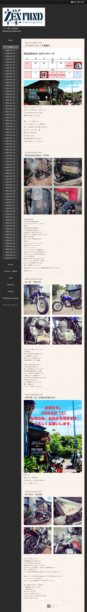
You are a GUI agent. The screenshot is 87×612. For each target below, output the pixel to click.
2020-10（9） (11, 243)
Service (10, 264)
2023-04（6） (10, 156)
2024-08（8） (10, 109)
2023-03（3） (11, 159)
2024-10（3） (11, 103)
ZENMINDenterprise (10, 298)
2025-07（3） (11, 77)
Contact (11, 291)
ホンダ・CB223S (33, 282)
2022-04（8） (10, 191)
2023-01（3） (11, 164)
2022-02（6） (11, 197)
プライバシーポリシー (10, 305)
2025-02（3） (11, 91)
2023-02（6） (11, 161)
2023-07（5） (11, 147)
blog (10, 47)
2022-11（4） (11, 170)
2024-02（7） (11, 126)
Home (10, 40)
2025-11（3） (10, 65)
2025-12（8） (11, 62)
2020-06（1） (10, 255)
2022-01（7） (11, 200)
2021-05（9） (11, 223)
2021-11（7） (10, 205)
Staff (10, 278)
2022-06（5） (11, 185)
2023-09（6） (10, 141)
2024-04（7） (10, 120)
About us (10, 285)
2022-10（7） (11, 173)
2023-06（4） (10, 150)
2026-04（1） (10, 50)
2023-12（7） (11, 132)
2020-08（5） (10, 249)
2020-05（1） (11, 258)
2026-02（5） (11, 56)
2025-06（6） (11, 80)
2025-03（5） (11, 88)
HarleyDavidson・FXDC (37, 155)
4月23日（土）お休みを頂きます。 (41, 397)
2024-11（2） (11, 100)
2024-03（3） (10, 123)
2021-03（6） (11, 229)
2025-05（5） (11, 82)
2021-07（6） (11, 217)
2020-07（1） (11, 252)
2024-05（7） (11, 118)
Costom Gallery (10, 271)
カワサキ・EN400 (33, 494)
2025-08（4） (10, 74)
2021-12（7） (10, 202)
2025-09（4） (10, 71)
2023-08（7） (11, 144)
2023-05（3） (11, 153)
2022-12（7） (11, 167)
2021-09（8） (11, 211)
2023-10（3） (11, 138)
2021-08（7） (11, 214)
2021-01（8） (11, 235)
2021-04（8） (11, 226)
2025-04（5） (11, 85)
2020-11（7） (11, 240)
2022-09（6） (10, 176)
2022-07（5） (11, 182)
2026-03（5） (11, 53)
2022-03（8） (11, 194)
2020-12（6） (11, 238)
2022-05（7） (11, 188)
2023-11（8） (11, 135)
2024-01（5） (11, 129)
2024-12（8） (11, 97)
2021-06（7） (11, 220)
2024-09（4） (10, 106)
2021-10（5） (10, 208)
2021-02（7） (11, 232)
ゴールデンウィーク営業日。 (38, 45)
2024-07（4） (10, 112)
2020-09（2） (10, 246)
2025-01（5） (11, 94)
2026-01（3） (11, 59)
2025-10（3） (11, 68)
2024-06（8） (10, 115)
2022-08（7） (11, 179)
